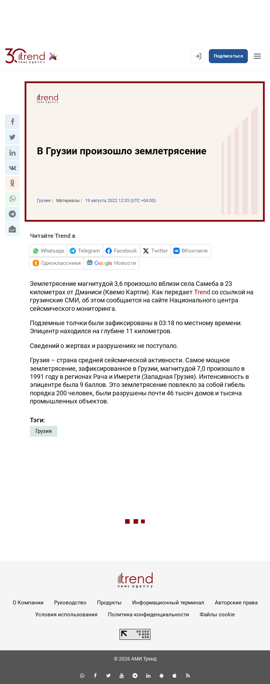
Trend (202, 292)
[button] (12, 121)
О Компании (28, 602)
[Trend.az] (31, 56)
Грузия (44, 431)
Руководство (70, 602)
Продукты (109, 602)
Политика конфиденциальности (148, 614)
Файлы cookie (217, 614)
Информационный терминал (168, 602)
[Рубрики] (257, 56)
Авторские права (236, 602)
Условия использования (66, 614)
